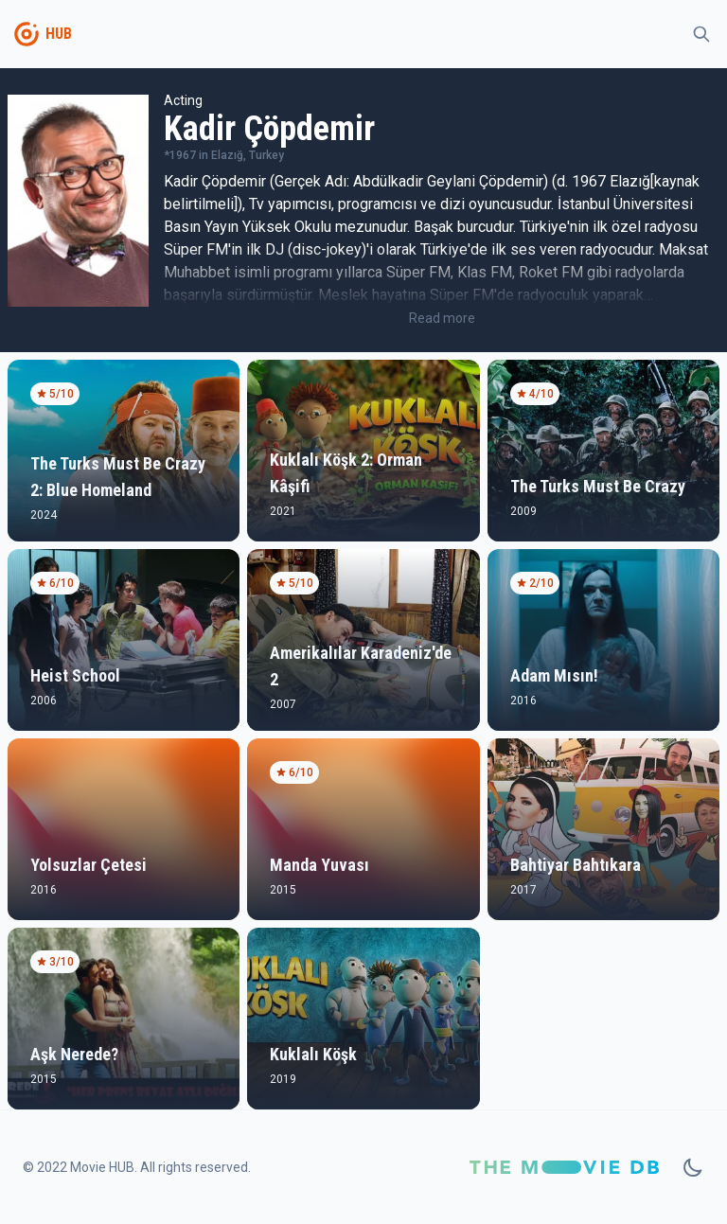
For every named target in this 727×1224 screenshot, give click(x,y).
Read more (442, 318)
